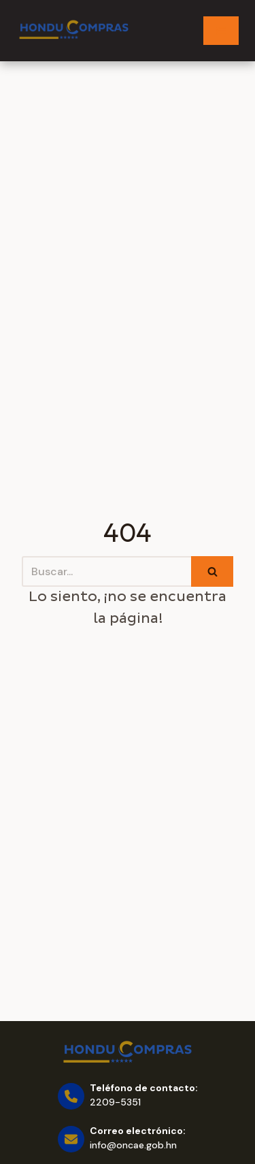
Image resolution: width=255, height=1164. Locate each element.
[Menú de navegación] (221, 30)
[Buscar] (106, 571)
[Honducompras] (74, 30)
